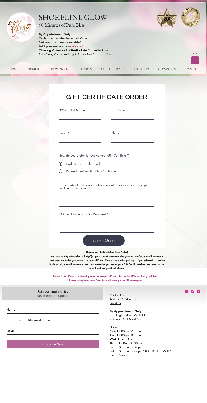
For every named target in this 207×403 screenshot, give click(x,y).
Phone (115, 132)
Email (62, 132)
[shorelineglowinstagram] (192, 291)
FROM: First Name (72, 110)
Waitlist (77, 46)
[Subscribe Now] (53, 344)
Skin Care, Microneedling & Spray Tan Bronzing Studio (77, 54)
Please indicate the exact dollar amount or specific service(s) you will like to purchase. (104, 186)
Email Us (115, 303)
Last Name (119, 110)
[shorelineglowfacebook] (186, 291)
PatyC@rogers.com (95, 256)
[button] (195, 58)
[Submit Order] (104, 240)
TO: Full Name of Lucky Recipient (83, 214)
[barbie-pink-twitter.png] (198, 291)
